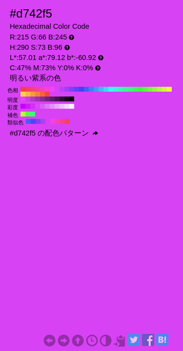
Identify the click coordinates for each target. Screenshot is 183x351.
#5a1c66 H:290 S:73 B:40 (52, 99)
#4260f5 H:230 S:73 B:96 (86, 89)
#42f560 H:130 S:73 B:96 (135, 89)
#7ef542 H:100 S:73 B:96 (149, 89)
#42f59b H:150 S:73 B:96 (125, 89)
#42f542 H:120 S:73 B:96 (140, 89)
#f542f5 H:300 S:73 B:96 (52, 89)
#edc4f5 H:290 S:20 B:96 (62, 106)
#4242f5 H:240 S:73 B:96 (81, 89)
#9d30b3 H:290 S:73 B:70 (37, 99)
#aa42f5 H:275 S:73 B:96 (43, 121)
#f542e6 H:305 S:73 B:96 (52, 121)
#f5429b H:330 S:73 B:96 (37, 89)
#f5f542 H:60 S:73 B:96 (169, 89)
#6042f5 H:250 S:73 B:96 (76, 89)
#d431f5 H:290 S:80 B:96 (32, 106)
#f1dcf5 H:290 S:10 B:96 (66, 106)
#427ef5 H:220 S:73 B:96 (91, 89)
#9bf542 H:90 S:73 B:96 (154, 89)
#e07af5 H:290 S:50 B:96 (47, 106)
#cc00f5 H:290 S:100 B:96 (22, 106)
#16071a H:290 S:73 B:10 (66, 99)
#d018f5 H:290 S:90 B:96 (27, 106)
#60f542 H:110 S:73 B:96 (144, 89)
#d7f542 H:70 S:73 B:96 (164, 89)
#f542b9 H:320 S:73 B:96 (42, 89)
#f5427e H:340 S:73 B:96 (32, 89)
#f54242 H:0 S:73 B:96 (47, 94)
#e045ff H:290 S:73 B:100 (22, 99)
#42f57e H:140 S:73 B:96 (130, 89)
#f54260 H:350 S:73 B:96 (27, 89)
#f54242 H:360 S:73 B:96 (22, 89)
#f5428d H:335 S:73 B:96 (62, 121)
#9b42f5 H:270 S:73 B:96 (66, 89)
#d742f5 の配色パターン (54, 133)
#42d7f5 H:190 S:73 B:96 (105, 89)
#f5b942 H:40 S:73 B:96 (27, 94)
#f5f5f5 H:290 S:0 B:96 (71, 106)
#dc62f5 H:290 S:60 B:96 (42, 106)
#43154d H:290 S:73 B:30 (57, 99)
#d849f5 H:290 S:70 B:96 (37, 106)
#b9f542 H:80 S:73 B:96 (159, 89)
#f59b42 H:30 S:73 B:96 (32, 94)
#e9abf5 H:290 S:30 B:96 (57, 106)
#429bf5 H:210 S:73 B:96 (96, 89)
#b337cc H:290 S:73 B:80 (32, 99)
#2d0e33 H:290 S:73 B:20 (62, 99)
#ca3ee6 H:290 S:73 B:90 (27, 99)
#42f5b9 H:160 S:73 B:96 (120, 89)
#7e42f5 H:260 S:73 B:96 (71, 89)
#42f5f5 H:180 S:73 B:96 (110, 89)
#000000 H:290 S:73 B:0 (71, 99)
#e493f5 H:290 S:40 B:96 (52, 106)
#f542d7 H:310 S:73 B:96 (47, 89)
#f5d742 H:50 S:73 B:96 (22, 94)
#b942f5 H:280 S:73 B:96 (62, 89)
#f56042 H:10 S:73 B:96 (42, 94)
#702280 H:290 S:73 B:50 (47, 99)
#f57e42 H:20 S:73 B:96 (37, 94)
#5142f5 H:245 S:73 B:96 (33, 121)
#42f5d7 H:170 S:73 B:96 (115, 89)
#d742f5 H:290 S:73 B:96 (57, 89)
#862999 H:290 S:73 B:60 (42, 99)
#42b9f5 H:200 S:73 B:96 (101, 89)
